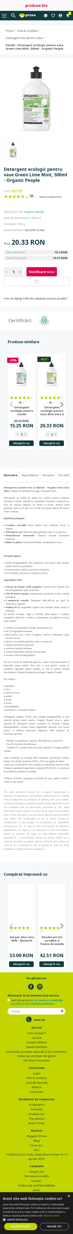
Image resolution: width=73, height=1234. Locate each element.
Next (61, 405)
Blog (36, 1140)
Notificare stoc (42, 271)
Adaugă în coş (21, 443)
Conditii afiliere (36, 1042)
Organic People (34, 212)
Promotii (36, 1109)
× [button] (68, 1196)
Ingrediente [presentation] (30, 475)
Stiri (36, 1150)
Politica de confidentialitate (36, 1185)
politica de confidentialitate (34, 1003)
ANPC (36, 1190)
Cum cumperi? (36, 1033)
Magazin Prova (37, 1136)
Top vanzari (36, 1118)
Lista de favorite (36, 1082)
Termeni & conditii (36, 1176)
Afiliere (36, 1087)
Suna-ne (39, 1020)
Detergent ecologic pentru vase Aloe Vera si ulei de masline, (52, 411)
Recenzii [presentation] (48, 475)
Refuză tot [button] (54, 1226)
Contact (36, 1181)
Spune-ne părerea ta (50, 197)
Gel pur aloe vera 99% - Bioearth (22, 938)
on (6, 196)
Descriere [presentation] (10, 475)
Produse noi (36, 1114)
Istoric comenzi (36, 1078)
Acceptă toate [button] (20, 1226)
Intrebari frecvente (36, 1060)
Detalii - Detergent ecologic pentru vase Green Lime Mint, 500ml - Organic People (34, 46)
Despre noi (36, 1171)
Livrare (36, 1038)
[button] (36, 1219)
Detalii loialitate (36, 1047)
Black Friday (36, 1123)
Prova (9, 30)
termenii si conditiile (48, 1000)
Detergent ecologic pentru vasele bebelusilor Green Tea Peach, (22, 411)
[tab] (11, 475)
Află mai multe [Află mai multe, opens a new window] (51, 1215)
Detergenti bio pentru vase (24, 38)
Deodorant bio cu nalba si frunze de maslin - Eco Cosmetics (52, 940)
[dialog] (36, 1213)
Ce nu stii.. (36, 1145)
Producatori (36, 1104)
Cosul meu (36, 1092)
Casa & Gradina (27, 30)
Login (36, 1073)
